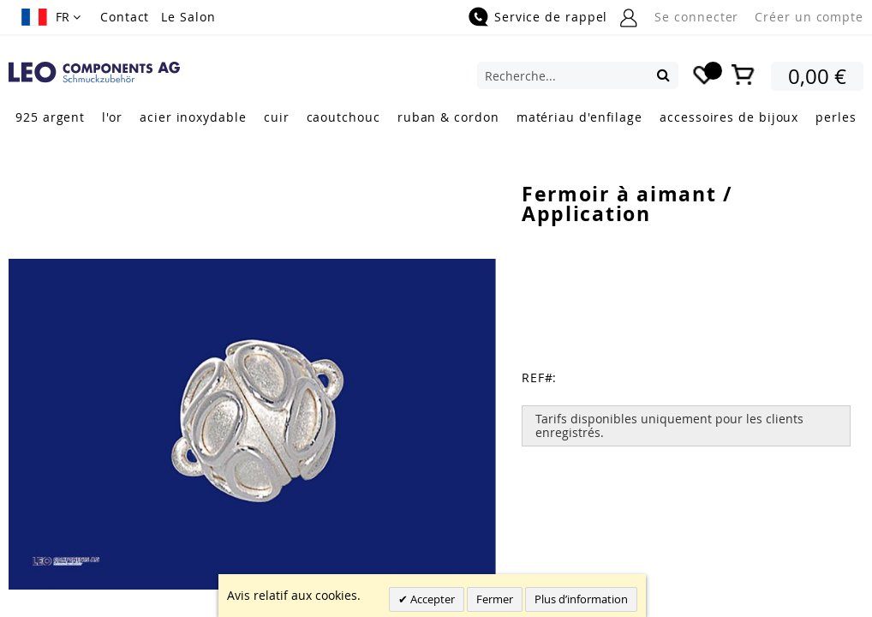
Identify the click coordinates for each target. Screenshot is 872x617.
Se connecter (696, 17)
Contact (124, 17)
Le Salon (188, 17)
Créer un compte (809, 17)
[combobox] (577, 75)
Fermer (494, 599)
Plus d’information (581, 599)
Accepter (431, 599)
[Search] (663, 74)
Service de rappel (550, 17)
